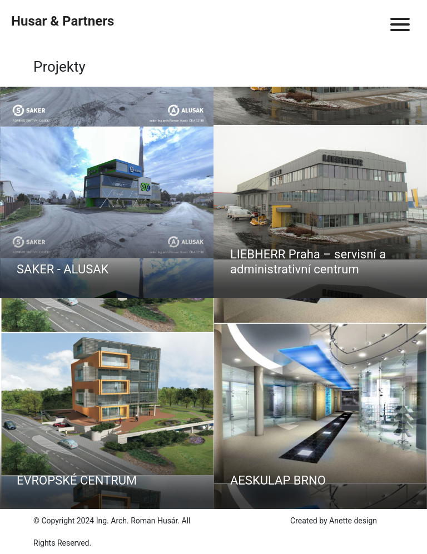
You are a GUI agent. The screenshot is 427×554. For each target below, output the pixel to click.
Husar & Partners (62, 21)
